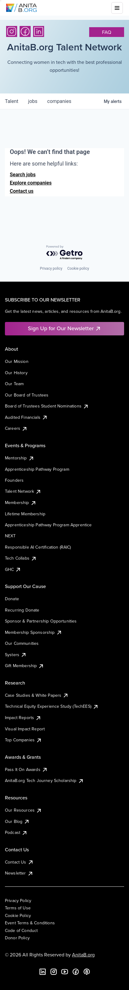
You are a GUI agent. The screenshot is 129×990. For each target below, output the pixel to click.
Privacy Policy (18, 900)
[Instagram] (11, 31)
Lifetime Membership (25, 514)
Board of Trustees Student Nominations (47, 406)
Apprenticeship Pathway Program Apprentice (48, 525)
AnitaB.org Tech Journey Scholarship (44, 780)
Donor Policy (17, 938)
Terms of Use (18, 908)
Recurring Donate (22, 610)
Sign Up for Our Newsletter (64, 328)
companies (59, 101)
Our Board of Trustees (26, 395)
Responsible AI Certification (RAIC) (38, 547)
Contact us (21, 191)
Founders (14, 480)
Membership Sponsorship (33, 632)
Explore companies (30, 183)
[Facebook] (25, 31)
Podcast (16, 832)
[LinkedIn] (38, 31)
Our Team (14, 384)
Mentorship (19, 458)
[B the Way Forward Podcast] (86, 971)
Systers (16, 655)
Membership (20, 502)
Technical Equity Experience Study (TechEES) (52, 706)
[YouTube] (64, 971)
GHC (13, 569)
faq (106, 32)
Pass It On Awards (26, 769)
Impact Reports (23, 717)
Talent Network (23, 491)
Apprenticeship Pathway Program (37, 469)
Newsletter (19, 873)
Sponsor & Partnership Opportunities (41, 621)
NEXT (10, 536)
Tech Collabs (21, 558)
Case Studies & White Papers (37, 695)
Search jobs (23, 174)
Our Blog (17, 821)
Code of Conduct (21, 930)
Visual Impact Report (25, 729)
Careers (16, 428)
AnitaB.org (83, 954)
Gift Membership (24, 666)
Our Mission (16, 361)
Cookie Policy (18, 915)
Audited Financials (26, 417)
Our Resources (23, 810)
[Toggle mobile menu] (117, 8)
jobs (32, 101)
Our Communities (22, 643)
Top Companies (23, 740)
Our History (16, 373)
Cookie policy (78, 268)
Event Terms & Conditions (30, 923)
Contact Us (19, 862)
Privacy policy (51, 268)
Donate (12, 599)
